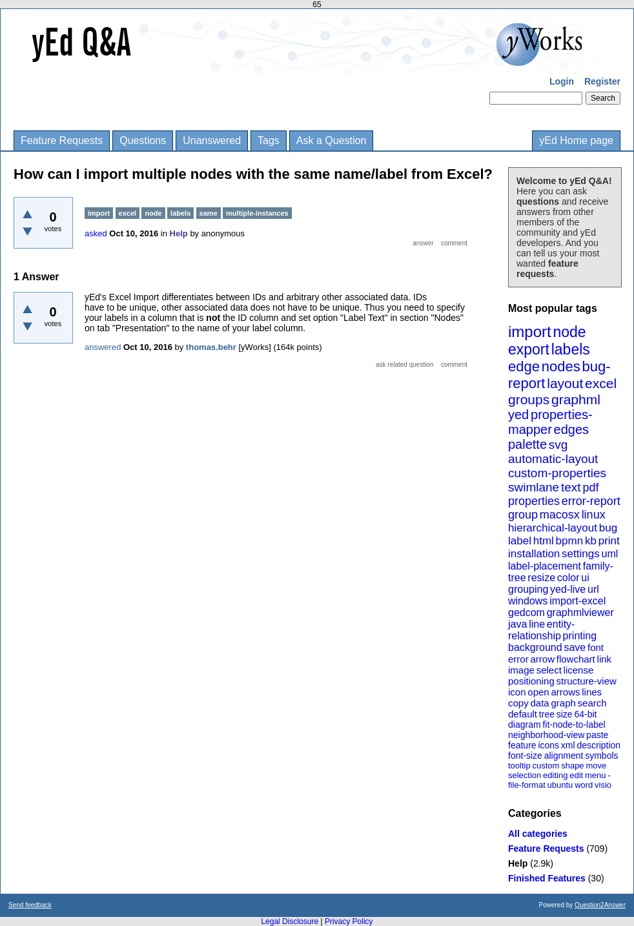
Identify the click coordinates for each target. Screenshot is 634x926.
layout (565, 383)
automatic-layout (553, 459)
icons (548, 745)
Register (602, 81)
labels (570, 349)
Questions (142, 140)
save (575, 647)
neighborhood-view (546, 735)
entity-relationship (541, 630)
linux (594, 514)
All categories (538, 833)
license (579, 669)
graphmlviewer (580, 612)
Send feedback (30, 905)
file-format (527, 785)
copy (518, 702)
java (517, 624)
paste (597, 735)
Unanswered (212, 140)
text (571, 487)
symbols (601, 755)
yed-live (568, 589)
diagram (524, 724)
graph (563, 702)
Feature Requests (62, 140)
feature (522, 745)
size (565, 714)
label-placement (544, 566)
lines (592, 691)
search (592, 702)
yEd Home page (576, 140)
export (528, 349)
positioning (531, 680)
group (523, 514)
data (539, 702)
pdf (590, 487)
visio (603, 785)
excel (601, 383)
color (568, 577)
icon (517, 691)
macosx (560, 514)
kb (591, 541)
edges (571, 429)
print (609, 541)
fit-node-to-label (573, 724)
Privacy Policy (349, 921)
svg (558, 444)
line (537, 624)
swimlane (533, 487)
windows (527, 600)
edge (524, 366)
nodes (561, 366)
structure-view (587, 680)
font (596, 647)
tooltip (519, 765)
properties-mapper (550, 422)
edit (576, 775)
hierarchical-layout (552, 528)
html (543, 541)
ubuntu (560, 785)
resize (541, 577)
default (522, 713)
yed (518, 414)
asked (96, 233)
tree (547, 714)
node (569, 332)
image (521, 669)
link (604, 658)
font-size (525, 755)
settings (581, 554)
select (549, 669)
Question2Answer (600, 905)
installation (534, 554)
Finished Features (547, 878)
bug (608, 528)
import (529, 331)
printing (580, 635)
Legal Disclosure (289, 921)
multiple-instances (257, 213)
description (598, 745)
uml (609, 553)
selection (524, 775)
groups (528, 399)
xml (568, 745)
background (535, 647)
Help (517, 863)
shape (572, 765)
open (538, 691)
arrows (565, 691)
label (519, 541)
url (593, 589)
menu (595, 775)
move (596, 765)
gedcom (526, 612)
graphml (575, 399)
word (584, 785)
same (208, 213)
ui (585, 577)
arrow (542, 658)
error (518, 658)
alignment (564, 755)
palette (527, 444)
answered (103, 347)
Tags (269, 140)
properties (534, 501)
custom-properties (557, 473)
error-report (591, 501)
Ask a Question (331, 140)
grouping (528, 589)
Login (561, 81)
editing (555, 775)
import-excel (577, 600)
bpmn (570, 541)
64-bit (585, 714)
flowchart (576, 658)
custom (545, 765)
